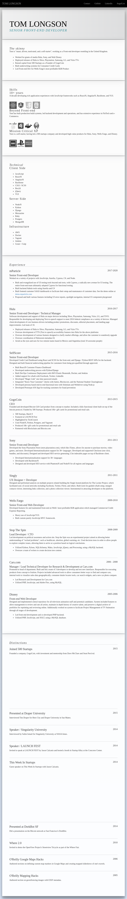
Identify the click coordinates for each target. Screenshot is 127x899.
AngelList (121, 3)
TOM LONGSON (11, 3)
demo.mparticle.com (23, 294)
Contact (87, 3)
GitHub (98, 3)
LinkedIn (108, 3)
